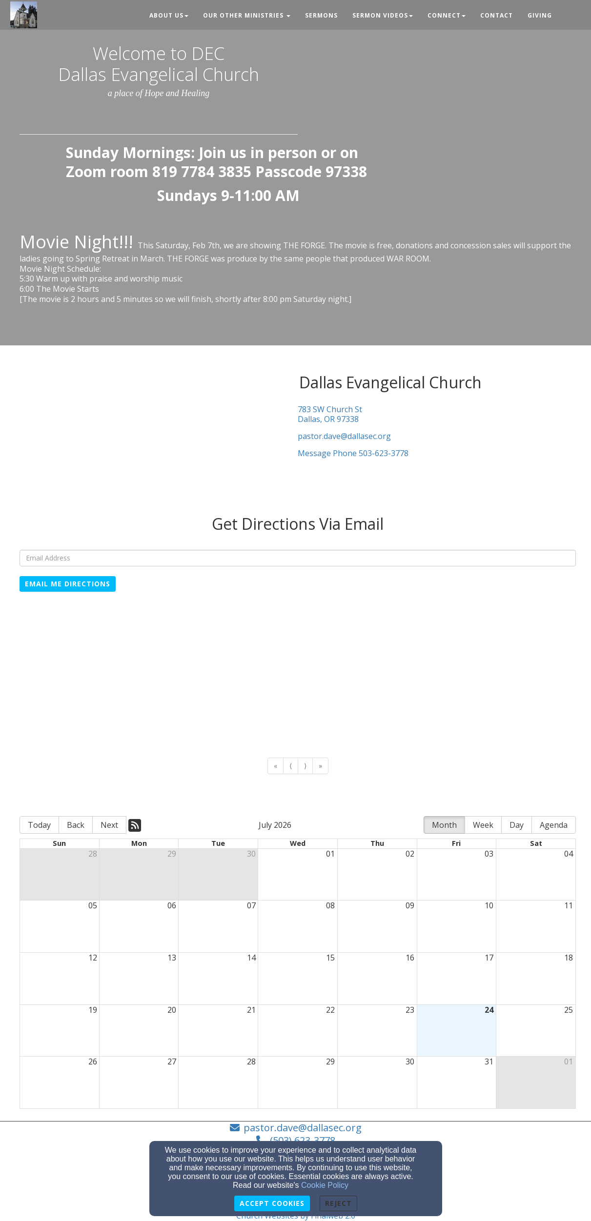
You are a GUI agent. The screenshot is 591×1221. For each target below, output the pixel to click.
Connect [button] (447, 15)
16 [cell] (410, 957)
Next (109, 825)
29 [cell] (171, 853)
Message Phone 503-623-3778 (353, 453)
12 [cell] (92, 957)
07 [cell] (251, 905)
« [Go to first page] (275, 765)
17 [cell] (489, 957)
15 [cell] (330, 957)
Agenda (554, 825)
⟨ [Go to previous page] (290, 765)
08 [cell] (330, 905)
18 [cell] (568, 957)
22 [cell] (330, 1009)
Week (483, 825)
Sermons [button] (321, 15)
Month (444, 825)
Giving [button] (540, 15)
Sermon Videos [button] (382, 15)
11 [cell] (568, 905)
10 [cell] (489, 905)
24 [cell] (489, 1009)
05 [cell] (92, 905)
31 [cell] (489, 1061)
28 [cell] (92, 853)
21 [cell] (251, 1009)
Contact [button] (496, 15)
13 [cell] (171, 957)
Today (39, 825)
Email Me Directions (67, 583)
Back (75, 825)
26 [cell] (92, 1061)
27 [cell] (171, 1061)
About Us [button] (168, 15)
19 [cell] (92, 1009)
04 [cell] (568, 853)
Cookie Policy (324, 1185)
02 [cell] (410, 853)
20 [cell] (171, 1009)
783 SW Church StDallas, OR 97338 (330, 414)
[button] (566, 11)
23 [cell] (410, 1009)
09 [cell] (410, 905)
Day (516, 825)
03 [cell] (489, 853)
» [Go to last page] (320, 765)
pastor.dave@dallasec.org (344, 436)
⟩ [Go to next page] (305, 765)
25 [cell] (568, 1009)
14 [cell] (251, 957)
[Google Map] (298, 674)
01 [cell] (330, 853)
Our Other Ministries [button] (246, 15)
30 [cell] (251, 853)
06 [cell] (171, 905)
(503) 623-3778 (302, 1140)
